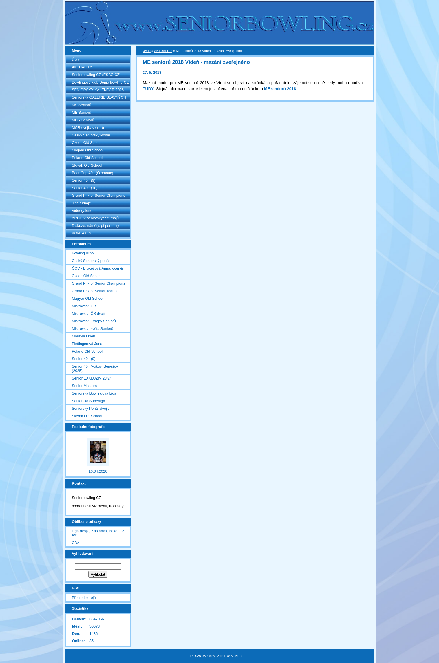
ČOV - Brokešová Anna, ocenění (98, 268)
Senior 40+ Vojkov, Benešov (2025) (95, 368)
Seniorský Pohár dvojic (90, 408)
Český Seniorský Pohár (91, 135)
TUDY (148, 88)
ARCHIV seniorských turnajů (95, 218)
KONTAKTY (82, 233)
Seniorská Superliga (88, 401)
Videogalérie (82, 210)
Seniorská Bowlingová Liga (94, 393)
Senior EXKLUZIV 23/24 (92, 378)
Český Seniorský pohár (91, 261)
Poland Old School (87, 158)
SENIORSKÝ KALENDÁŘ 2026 (98, 90)
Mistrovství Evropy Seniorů (94, 321)
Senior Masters (84, 386)
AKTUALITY (82, 67)
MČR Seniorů (83, 120)
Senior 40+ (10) (85, 188)
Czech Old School (86, 142)
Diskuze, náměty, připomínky (95, 225)
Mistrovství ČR (84, 306)
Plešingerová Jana (87, 344)
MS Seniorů (81, 105)
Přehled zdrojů (84, 597)
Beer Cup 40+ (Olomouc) (92, 173)
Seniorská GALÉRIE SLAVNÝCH (99, 97)
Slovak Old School (87, 165)
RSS (229, 655)
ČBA (75, 543)
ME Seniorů (81, 112)
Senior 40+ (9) (83, 180)
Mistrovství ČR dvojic (89, 313)
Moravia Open (83, 336)
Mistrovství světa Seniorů (92, 328)
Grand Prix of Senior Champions (98, 195)
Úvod (76, 59)
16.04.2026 (98, 471)
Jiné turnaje (81, 203)
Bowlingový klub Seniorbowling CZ (100, 82)
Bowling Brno (83, 253)
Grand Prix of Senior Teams (94, 291)
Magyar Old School (87, 150)
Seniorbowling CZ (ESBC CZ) (96, 75)
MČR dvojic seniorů (88, 127)
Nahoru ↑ (242, 655)
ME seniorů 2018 (280, 88)
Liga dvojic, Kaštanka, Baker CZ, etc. (99, 533)
